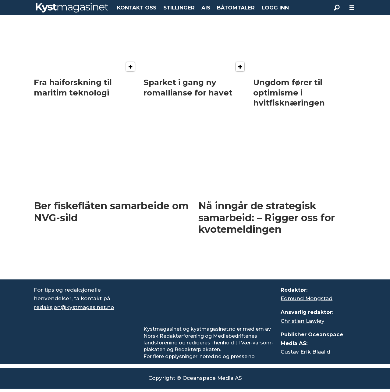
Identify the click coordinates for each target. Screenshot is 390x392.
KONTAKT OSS (136, 8)
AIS (205, 8)
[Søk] (336, 7)
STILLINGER (179, 8)
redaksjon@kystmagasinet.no (74, 307)
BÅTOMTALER (236, 8)
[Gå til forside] (72, 7)
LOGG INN (275, 8)
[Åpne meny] (352, 8)
